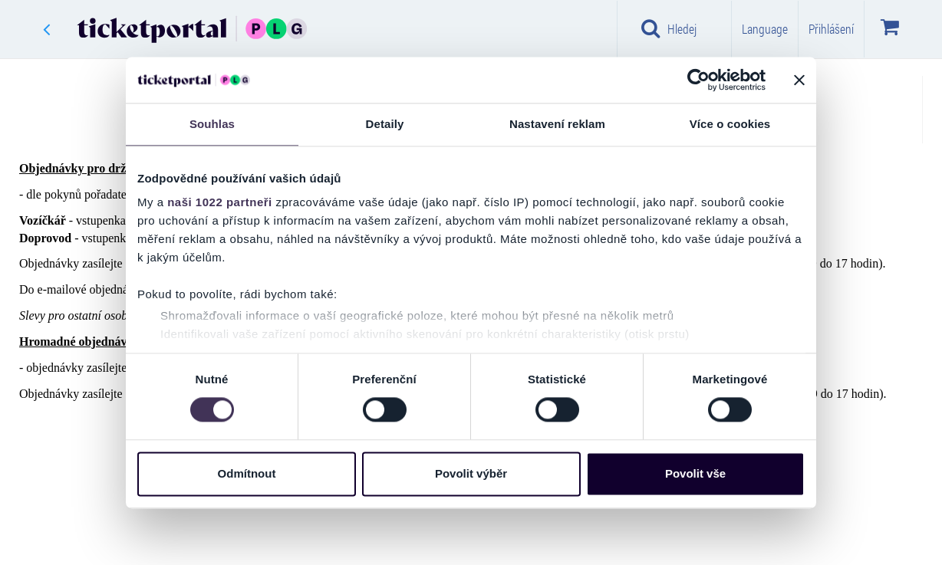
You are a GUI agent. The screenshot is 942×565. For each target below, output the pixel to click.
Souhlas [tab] (212, 123)
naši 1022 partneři (219, 202)
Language (765, 29)
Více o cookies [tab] (730, 123)
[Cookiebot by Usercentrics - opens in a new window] (698, 79)
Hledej (669, 28)
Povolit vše (695, 473)
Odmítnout (247, 473)
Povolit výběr (471, 473)
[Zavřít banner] (799, 79)
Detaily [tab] (385, 123)
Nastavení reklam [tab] (557, 123)
